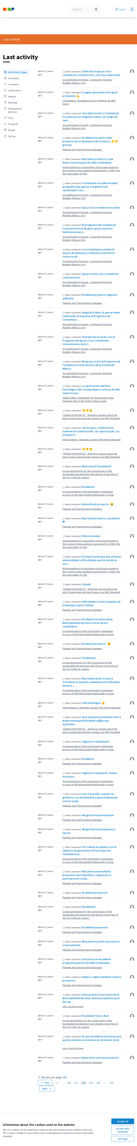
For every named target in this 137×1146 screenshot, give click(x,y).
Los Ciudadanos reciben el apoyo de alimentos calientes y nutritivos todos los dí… (88, 252)
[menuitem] (16, 72)
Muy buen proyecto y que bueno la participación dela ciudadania (87, 160)
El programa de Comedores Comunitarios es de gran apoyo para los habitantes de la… (89, 228)
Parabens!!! (89, 658)
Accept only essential (122, 1130)
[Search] (85, 9)
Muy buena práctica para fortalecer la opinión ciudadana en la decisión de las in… (91, 682)
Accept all (122, 1121)
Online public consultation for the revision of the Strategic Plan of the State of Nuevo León (88, 399)
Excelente (88, 759)
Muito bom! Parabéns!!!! (96, 466)
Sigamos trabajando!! (95, 741)
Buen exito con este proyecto (100, 1057)
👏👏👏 (87, 410)
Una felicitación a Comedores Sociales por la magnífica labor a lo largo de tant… (90, 116)
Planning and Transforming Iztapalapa (82, 149)
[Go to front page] (26, 9)
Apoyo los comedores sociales (101, 207)
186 (69, 1082)
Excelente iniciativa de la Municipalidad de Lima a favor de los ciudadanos (87, 622)
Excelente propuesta (95, 927)
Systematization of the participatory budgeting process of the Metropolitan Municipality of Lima (88, 493)
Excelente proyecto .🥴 (96, 643)
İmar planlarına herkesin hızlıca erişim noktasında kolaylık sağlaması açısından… (91, 720)
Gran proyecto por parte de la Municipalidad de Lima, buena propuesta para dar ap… (91, 998)
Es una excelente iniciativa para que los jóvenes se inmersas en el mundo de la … (91, 1039)
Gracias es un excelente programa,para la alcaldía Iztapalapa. (86, 960)
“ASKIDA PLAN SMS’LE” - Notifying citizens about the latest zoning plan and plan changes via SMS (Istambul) (91, 417)
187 (76, 1082)
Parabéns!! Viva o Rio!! (95, 1016)
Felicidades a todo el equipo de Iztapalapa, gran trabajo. (91, 603)
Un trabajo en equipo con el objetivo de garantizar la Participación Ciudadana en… (89, 850)
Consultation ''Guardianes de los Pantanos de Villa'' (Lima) (89, 102)
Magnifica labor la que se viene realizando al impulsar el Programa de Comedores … (91, 316)
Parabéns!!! (89, 907)
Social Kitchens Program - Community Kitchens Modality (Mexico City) (87, 81)
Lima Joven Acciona (72, 1006)
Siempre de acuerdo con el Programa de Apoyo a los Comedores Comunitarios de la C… (88, 340)
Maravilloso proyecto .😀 (98, 504)
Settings (123, 1138)
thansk (86, 584)
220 (111, 1082)
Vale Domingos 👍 (93, 703)
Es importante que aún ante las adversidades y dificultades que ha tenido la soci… (91, 560)
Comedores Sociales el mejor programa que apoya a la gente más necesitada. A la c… (90, 186)
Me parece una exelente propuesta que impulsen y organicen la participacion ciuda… (86, 875)
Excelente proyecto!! (95, 892)
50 (66, 1077)
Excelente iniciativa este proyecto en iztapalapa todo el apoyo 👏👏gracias (90, 141)
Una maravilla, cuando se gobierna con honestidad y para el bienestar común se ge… (90, 797)
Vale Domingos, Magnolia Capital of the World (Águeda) (91, 439)
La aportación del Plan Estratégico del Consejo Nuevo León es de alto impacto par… (91, 389)
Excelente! (88, 487)
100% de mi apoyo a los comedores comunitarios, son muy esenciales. (91, 73)
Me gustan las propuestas (98, 815)
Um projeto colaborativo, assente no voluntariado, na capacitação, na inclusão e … (90, 431)
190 (98, 1082)
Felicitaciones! (91, 536)
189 (91, 1082)
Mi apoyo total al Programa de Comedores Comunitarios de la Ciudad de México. (91, 365)
